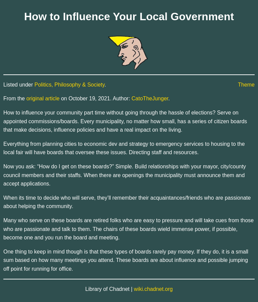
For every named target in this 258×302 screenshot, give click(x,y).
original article (42, 98)
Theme (246, 85)
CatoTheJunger (150, 98)
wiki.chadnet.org (153, 289)
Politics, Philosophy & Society (70, 85)
